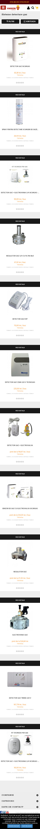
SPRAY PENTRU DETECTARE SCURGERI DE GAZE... (20, 129)
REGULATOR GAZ (20, 572)
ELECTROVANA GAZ (20, 635)
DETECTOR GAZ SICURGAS (20, 66)
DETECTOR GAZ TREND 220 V (20, 698)
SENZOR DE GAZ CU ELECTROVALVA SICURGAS (20, 508)
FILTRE (10, 21)
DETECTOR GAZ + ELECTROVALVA (20, 445)
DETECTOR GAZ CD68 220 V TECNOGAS (20, 382)
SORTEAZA (30, 21)
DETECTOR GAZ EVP (20, 319)
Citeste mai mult (14, 826)
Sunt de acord (26, 826)
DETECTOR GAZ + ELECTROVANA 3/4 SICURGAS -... (20, 193)
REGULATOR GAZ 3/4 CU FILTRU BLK (20, 256)
